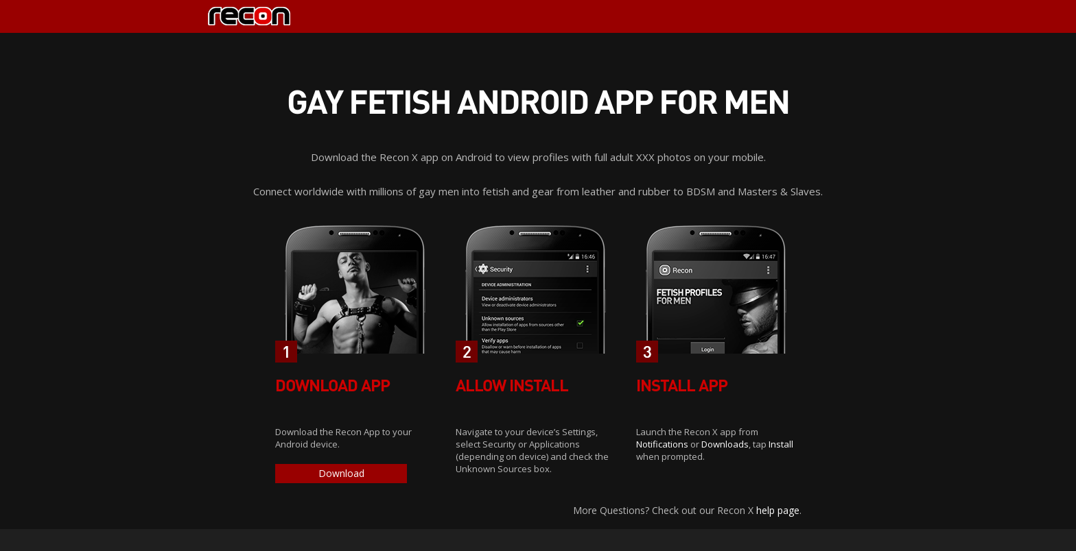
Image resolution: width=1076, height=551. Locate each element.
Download (341, 473)
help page (777, 510)
